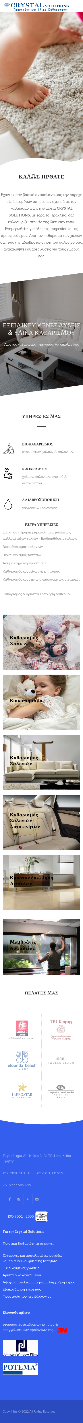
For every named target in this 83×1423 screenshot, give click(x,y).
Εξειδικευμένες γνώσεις (21, 1268)
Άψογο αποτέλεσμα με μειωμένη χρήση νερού (39, 1282)
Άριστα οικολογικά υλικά (22, 1275)
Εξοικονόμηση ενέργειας (22, 1289)
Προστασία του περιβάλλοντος (27, 1296)
